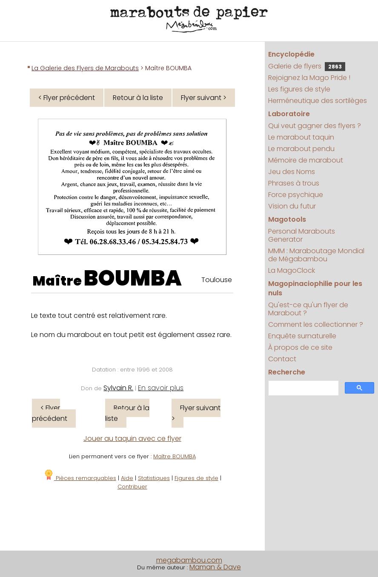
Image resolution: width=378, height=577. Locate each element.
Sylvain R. (118, 388)
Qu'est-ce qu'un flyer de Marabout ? (308, 309)
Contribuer (132, 487)
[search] (302, 388)
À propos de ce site (300, 347)
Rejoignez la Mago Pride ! (309, 78)
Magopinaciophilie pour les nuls (315, 288)
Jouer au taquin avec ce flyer (132, 438)
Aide (127, 478)
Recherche (286, 372)
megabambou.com (189, 560)
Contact (282, 359)
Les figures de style (299, 89)
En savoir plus (160, 388)
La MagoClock (291, 270)
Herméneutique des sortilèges (317, 101)
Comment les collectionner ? (315, 324)
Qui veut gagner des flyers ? (314, 126)
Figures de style (196, 478)
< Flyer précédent (66, 98)
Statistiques (154, 478)
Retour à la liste (138, 98)
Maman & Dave (215, 567)
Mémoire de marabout (305, 160)
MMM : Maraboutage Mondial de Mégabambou (316, 255)
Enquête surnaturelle (302, 336)
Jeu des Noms (291, 172)
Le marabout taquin (301, 137)
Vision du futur (292, 206)
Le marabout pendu (301, 149)
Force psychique (295, 195)
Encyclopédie (291, 54)
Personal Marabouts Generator (301, 235)
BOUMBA (133, 278)
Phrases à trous (293, 183)
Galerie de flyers (306, 66)
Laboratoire (289, 114)
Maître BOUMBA (174, 456)
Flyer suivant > (203, 98)
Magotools (287, 219)
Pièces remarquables (79, 478)
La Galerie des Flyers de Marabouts (85, 68)
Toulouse (216, 280)
